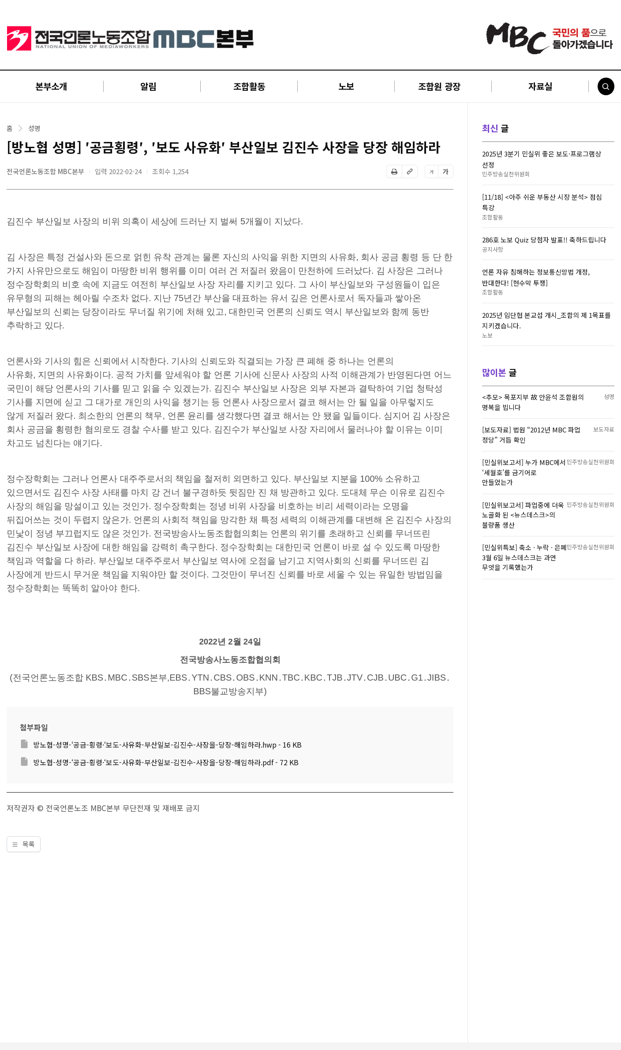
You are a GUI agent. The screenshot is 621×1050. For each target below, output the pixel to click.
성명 (34, 128)
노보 (346, 86)
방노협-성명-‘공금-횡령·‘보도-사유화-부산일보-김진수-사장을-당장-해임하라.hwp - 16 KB (167, 744)
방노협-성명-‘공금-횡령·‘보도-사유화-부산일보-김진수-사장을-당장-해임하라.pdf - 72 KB (166, 762)
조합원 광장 (439, 86)
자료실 (540, 86)
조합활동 (249, 86)
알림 (148, 86)
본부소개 (51, 86)
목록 (23, 844)
